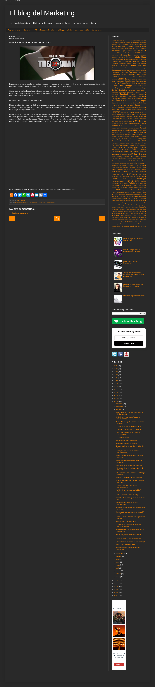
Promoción (115, 154)
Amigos (137, 46)
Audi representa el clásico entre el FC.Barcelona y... (127, 452)
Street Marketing (140, 176)
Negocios (142, 134)
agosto (118, 556)
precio (134, 217)
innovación (122, 209)
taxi (138, 224)
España (114, 90)
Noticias (143, 136)
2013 (116, 401)
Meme (137, 126)
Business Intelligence (131, 59)
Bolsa (113, 59)
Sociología (134, 171)
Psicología (128, 154)
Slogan (144, 169)
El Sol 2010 (115, 85)
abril (117, 568)
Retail (135, 163)
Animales (121, 48)
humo (122, 207)
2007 (116, 595)
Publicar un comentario (20, 213)
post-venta (127, 217)
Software (143, 171)
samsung (115, 224)
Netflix (114, 136)
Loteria (119, 119)
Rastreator (126, 156)
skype (121, 224)
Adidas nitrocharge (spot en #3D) (127, 495)
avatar (138, 194)
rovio (144, 222)
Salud (144, 165)
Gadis (122, 101)
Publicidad (137, 154)
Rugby (122, 165)
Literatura (142, 116)
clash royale (115, 198)
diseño (128, 200)
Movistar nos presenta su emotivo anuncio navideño (132, 250)
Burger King (119, 59)
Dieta (144, 79)
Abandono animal (117, 44)
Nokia (137, 136)
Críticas (143, 74)
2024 (116, 369)
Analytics (143, 46)
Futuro (143, 99)
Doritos (133, 81)
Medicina (138, 123)
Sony (122, 174)
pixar (121, 217)
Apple (123, 51)
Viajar (136, 188)
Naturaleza (128, 134)
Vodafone (134, 190)
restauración (129, 222)
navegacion (128, 215)
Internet (116, 112)
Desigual (134, 79)
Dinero (113, 81)
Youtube (115, 194)
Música (136, 132)
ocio (144, 215)
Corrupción (124, 74)
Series (114, 169)
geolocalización (128, 205)
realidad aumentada (118, 222)
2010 (116, 586)
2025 (116, 366)
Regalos (114, 161)
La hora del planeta (140, 114)
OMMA (121, 139)
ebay (137, 200)
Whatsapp (120, 192)
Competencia (117, 70)
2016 (116, 392)
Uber (140, 185)
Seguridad (125, 167)
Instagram (115, 109)
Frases (129, 98)
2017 (116, 389)
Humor (137, 105)
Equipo (144, 88)
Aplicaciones (19, 202)
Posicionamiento (117, 151)
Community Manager (139, 68)
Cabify (144, 59)
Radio (113, 156)
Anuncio (136, 48)
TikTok (126, 183)
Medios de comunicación (126, 126)
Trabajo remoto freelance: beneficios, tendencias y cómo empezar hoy (133, 274)
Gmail (137, 101)
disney (133, 200)
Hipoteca (114, 105)
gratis (136, 205)
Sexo (132, 169)
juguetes (114, 211)
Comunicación (134, 70)
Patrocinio (115, 145)
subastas (132, 224)
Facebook (124, 94)
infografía (115, 209)
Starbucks (115, 176)
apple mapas (126, 194)
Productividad (134, 151)
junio (118, 562)
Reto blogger (142, 163)
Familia (133, 94)
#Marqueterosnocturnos (119, 40)
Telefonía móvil (50, 202)
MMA (131, 118)
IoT (128, 112)
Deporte (25, 202)
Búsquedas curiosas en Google (126, 443)
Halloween (125, 103)
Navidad (135, 134)
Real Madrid (135, 156)
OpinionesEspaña (125, 141)
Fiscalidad (123, 96)
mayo (118, 565)
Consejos (142, 70)
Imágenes (122, 107)
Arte (134, 51)
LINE (133, 114)
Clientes (133, 66)
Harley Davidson (133, 103)
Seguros (132, 167)
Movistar (125, 130)
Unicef (144, 185)
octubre (119, 410)
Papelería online (124, 143)
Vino (113, 190)
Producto (143, 151)
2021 (116, 377)
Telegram (143, 181)
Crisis (138, 75)
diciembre (119, 404)
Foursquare (116, 99)
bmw (124, 196)
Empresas (129, 88)
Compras (126, 70)
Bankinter (136, 55)
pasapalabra (115, 217)
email (113, 203)
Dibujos (140, 79)
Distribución (120, 81)
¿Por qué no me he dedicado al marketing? (130, 542)
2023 (116, 372)
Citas (127, 66)
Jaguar (137, 112)
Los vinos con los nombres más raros (128, 539)
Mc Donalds (132, 124)
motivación (115, 215)
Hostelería (126, 105)
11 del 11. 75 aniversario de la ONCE (128, 429)
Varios (119, 188)
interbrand (129, 209)
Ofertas (135, 139)
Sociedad (125, 171)
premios (114, 219)
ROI (144, 154)
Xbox (134, 192)
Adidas (132, 44)
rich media (138, 222)
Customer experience (125, 77)
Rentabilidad (115, 163)
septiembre (120, 553)
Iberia (113, 107)
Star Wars (142, 174)
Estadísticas (123, 90)
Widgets (127, 192)
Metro (129, 128)
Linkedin (135, 116)
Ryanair (132, 165)
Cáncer (135, 77)
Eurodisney (130, 92)
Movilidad (119, 130)
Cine (123, 66)
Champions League (125, 63)
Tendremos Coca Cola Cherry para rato (129, 465)
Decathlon (114, 79)
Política (135, 149)
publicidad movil (134, 219)
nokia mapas (137, 215)
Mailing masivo (123, 121)
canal (144, 196)
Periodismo (132, 145)
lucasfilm (135, 211)
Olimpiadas (142, 139)
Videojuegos (142, 187)
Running (127, 165)
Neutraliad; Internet (123, 136)
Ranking (119, 156)
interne (134, 209)
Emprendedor (119, 88)
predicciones (141, 217)
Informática (142, 107)
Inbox (127, 107)
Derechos (128, 79)
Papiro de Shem (136, 143)
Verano (130, 188)
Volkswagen (142, 190)
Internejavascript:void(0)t (139, 109)
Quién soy (28, 30)
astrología (133, 194)
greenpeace (142, 205)
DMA (144, 77)
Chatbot (143, 63)
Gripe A (114, 103)
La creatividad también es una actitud (128, 426)
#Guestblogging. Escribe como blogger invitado (53, 30)
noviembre (120, 407)
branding (132, 196)
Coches (114, 68)
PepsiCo (125, 145)
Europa (138, 92)
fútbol (120, 205)
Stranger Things (128, 176)
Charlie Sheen (136, 63)
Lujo (124, 118)
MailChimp (115, 121)
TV (132, 179)
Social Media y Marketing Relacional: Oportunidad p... (128, 418)
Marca (131, 121)
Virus (122, 190)
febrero (118, 574)
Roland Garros (116, 165)
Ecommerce (141, 81)
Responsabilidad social (126, 163)
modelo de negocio (140, 213)
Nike (132, 136)
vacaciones (133, 226)
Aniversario (128, 48)
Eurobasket (115, 92)
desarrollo (122, 200)
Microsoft (143, 128)
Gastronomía (129, 101)
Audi (130, 53)
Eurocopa (122, 92)
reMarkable (143, 219)
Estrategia (132, 90)
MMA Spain (136, 118)
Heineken (142, 103)
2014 (116, 398)
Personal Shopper (141, 145)
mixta (131, 213)
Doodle (128, 81)
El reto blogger (126, 86)
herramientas (116, 207)
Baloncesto (123, 55)
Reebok (143, 159)
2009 (116, 589)
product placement (123, 219)
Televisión (115, 183)
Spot (128, 174)
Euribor (143, 90)
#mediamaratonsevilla (118, 42)
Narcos (122, 134)
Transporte (115, 185)
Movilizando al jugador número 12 (127, 521)
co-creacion (122, 198)
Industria (131, 107)
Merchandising (122, 128)
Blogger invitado (133, 57)
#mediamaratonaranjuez (138, 40)
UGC (136, 185)
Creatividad (131, 75)
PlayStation (115, 149)
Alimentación (122, 46)
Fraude (133, 98)
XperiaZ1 (138, 192)
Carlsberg (143, 61)
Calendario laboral (117, 61)
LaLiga (113, 116)
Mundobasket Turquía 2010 (119, 132)
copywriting (143, 198)
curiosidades (116, 200)
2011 (116, 583)
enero (118, 577)
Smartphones (116, 171)
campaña (138, 196)
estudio (143, 203)
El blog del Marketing (42, 13)
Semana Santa (141, 167)
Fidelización (142, 94)
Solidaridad (115, 174)
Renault (139, 161)
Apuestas (129, 50)
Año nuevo (115, 55)
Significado (138, 169)
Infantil (136, 107)
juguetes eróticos (123, 211)
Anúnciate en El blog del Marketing (88, 30)
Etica (138, 90)
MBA (127, 118)
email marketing (121, 203)
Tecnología (42, 202)
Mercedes (115, 128)
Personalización (132, 147)
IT (145, 105)
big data (143, 194)
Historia (120, 105)
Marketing (140, 121)
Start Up (121, 176)
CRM (140, 59)
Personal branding (118, 147)
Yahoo (144, 192)
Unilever (114, 187)
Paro (144, 143)
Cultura (114, 77)
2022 (116, 375)
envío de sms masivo (134, 203)
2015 (116, 395)
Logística (114, 118)
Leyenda (122, 116)
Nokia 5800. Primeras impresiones (130, 262)
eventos (114, 205)
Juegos (118, 114)
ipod (137, 209)
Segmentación (117, 167)
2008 (116, 592)
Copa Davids (142, 72)
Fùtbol (113, 101)
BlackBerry (121, 57)
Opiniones (115, 141)
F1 (142, 92)
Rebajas (143, 156)
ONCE (125, 139)
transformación (116, 226)
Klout (123, 114)
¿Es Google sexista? (123, 437)
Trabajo (132, 183)
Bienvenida (143, 55)
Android (114, 48)
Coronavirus (116, 75)
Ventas (125, 188)
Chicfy (113, 66)
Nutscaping (115, 139)
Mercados (143, 126)
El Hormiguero (142, 83)
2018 (116, 386)
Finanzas (114, 96)
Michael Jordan (135, 128)
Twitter (128, 185)
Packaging (115, 143)
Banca (130, 55)
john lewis (143, 209)
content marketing (132, 198)
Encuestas (137, 88)
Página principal (14, 30)
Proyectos (122, 154)
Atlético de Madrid (123, 53)
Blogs (143, 57)
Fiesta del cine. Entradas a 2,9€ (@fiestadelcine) (126, 486)
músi (122, 215)
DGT (140, 77)
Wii (131, 192)
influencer (135, 207)
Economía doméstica (128, 83)
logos (130, 211)
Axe (144, 53)
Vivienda (127, 190)
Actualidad (126, 44)
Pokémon (125, 149)
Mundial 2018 (142, 130)
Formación (132, 96)
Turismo (122, 185)
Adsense (137, 44)
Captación (135, 61)
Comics (127, 68)
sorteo (127, 224)
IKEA (142, 105)
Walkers (114, 192)
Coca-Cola (141, 66)
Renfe (144, 161)
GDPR (118, 101)
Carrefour (115, 63)
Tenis (121, 183)
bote (127, 196)
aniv (120, 194)
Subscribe (129, 343)
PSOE (144, 141)
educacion (142, 200)
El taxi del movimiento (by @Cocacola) (129, 477)
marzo (118, 571)
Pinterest (143, 147)
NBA (141, 132)
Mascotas (114, 123)
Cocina (121, 68)
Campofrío (127, 61)
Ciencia (118, 66)
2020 (141, 42)
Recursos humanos (119, 159)
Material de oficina (122, 123)
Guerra (119, 103)
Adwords (143, 44)
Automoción (137, 53)
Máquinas (130, 132)
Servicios (120, 169)
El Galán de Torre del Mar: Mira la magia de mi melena (133, 285)
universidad (125, 226)
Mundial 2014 (133, 130)
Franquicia (123, 98)
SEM (136, 165)
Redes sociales (33, 202)
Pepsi (121, 145)
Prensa (126, 151)
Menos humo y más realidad (125, 545)
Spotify (134, 174)
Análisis (143, 48)
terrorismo (143, 224)
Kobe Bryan (128, 114)
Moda (114, 130)
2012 (116, 580)
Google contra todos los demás (126, 440)
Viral (118, 190)
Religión (133, 161)
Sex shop (126, 169)
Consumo (133, 72)
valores (140, 226)
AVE (144, 42)
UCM (133, 185)
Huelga (132, 105)
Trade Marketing (141, 183)
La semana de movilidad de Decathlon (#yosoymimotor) (128, 525)
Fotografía (142, 96)
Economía (115, 83)
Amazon (130, 46)
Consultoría (124, 72)
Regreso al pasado (124, 161)
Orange (134, 141)
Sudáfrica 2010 (119, 179)
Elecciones (136, 85)
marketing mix (120, 213)
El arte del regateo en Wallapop (134, 296)
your (113, 228)
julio (117, 559)
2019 (116, 383)
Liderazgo (129, 116)
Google (143, 101)
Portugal (143, 149)
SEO (139, 165)
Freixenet (138, 98)
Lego (117, 116)
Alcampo (114, 46)
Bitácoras (114, 57)
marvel (127, 213)
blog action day (117, 196)
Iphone (132, 112)
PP (139, 141)
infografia (143, 207)
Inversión (123, 112)
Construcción (116, 72)
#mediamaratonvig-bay (133, 42)
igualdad (128, 207)
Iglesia (118, 107)
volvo (144, 226)
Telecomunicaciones (118, 181)
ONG (130, 139)
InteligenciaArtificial (125, 109)
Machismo (143, 118)
